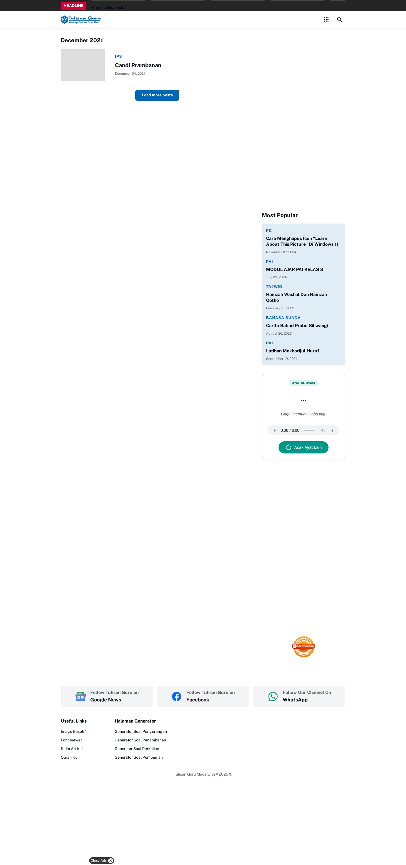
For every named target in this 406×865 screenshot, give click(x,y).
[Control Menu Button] (326, 19)
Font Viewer (71, 740)
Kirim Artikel (72, 748)
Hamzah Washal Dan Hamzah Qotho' (296, 297)
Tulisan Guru (185, 774)
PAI (269, 261)
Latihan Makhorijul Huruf (292, 350)
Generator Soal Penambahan (140, 740)
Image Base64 (74, 731)
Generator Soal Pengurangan (141, 731)
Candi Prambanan (138, 65)
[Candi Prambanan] (86, 65)
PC (269, 230)
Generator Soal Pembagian (139, 757)
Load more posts (157, 96)
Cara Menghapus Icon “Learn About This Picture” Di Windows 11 (302, 241)
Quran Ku (69, 757)
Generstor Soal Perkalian (137, 748)
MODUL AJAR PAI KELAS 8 (294, 269)
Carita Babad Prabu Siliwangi (297, 325)
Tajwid (274, 286)
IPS (118, 57)
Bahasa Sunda (283, 317)
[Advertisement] (216, 849)
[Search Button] (339, 19)
